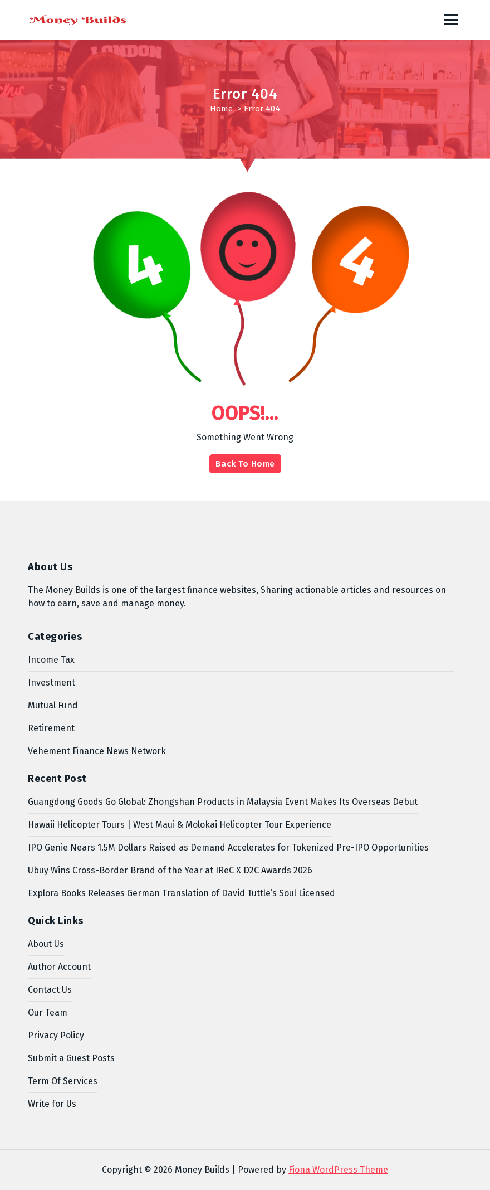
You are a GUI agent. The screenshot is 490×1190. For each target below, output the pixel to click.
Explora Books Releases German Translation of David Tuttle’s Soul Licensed (181, 893)
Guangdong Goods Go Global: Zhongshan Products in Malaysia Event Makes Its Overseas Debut (223, 801)
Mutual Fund (53, 705)
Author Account (59, 966)
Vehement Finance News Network (97, 751)
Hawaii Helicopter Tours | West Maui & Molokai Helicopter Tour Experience (179, 824)
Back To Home (245, 464)
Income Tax (51, 659)
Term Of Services (62, 1081)
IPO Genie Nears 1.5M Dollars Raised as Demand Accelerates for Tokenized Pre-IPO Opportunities (228, 847)
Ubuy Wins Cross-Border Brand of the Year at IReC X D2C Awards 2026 (170, 870)
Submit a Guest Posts (71, 1058)
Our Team (47, 1012)
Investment (51, 682)
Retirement (51, 728)
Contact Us (50, 989)
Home (221, 109)
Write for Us (52, 1104)
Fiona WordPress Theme (338, 1169)
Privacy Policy (56, 1035)
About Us (46, 944)
